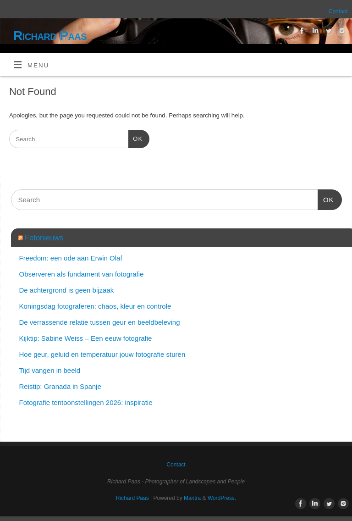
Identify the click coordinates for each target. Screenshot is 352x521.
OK (135, 137)
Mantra (192, 498)
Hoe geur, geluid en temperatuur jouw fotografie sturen (102, 354)
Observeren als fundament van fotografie (81, 274)
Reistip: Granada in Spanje (60, 386)
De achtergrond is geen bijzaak (66, 290)
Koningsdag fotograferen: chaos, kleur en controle (95, 306)
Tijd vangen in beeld (50, 370)
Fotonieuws (44, 237)
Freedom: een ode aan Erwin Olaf (70, 258)
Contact (338, 11)
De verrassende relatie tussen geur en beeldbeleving (99, 322)
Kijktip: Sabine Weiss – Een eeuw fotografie (85, 338)
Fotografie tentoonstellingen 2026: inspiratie (86, 402)
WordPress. (222, 498)
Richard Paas (50, 35)
